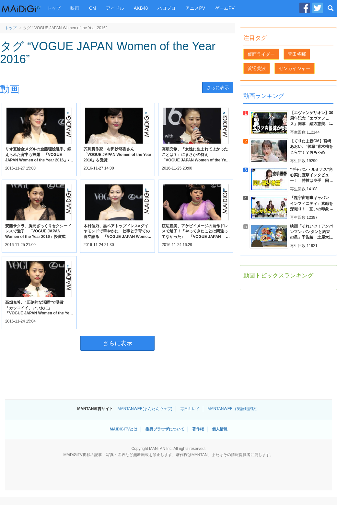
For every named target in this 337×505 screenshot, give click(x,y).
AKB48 (141, 8)
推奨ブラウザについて (164, 429)
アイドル (115, 8)
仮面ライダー (261, 54)
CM (92, 8)
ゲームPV (225, 8)
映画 (74, 8)
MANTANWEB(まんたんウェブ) (145, 408)
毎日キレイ (190, 408)
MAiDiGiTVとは (123, 429)
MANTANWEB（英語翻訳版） (234, 408)
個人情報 (219, 429)
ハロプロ (166, 8)
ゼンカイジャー (294, 68)
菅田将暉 (297, 54)
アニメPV (195, 8)
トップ (54, 8)
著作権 (198, 429)
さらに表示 (217, 87)
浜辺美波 (257, 68)
